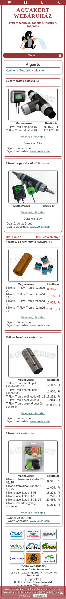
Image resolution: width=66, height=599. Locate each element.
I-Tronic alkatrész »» (20, 433)
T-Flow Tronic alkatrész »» (24, 337)
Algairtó (39, 70)
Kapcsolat (33, 579)
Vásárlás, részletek (33, 137)
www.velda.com (40, 151)
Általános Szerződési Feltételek (33, 582)
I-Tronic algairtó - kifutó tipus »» (27, 163)
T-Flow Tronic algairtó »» (22, 80)
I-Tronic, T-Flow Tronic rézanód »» (29, 241)
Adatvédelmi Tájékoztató (32, 585)
